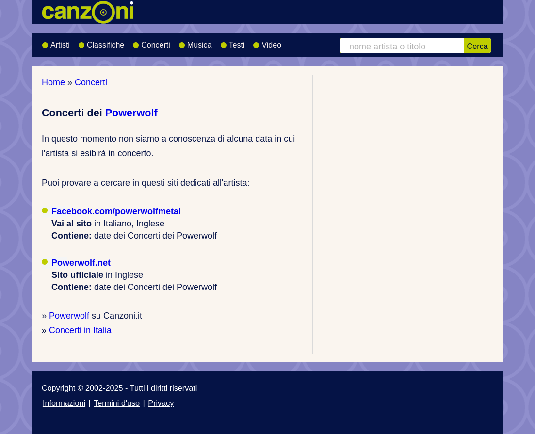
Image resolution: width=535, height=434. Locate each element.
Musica (195, 41)
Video (267, 41)
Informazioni (64, 403)
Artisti (56, 41)
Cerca (477, 46)
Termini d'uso (117, 403)
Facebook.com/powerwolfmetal (116, 211)
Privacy (161, 403)
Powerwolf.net (81, 263)
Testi (232, 41)
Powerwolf (131, 113)
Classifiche (101, 41)
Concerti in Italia (80, 330)
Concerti (151, 41)
